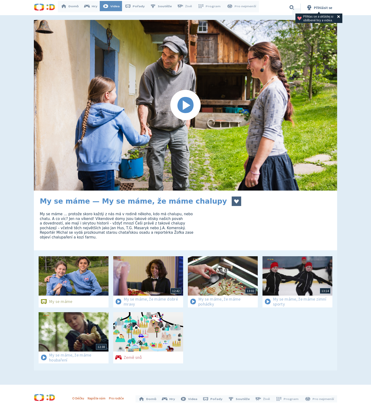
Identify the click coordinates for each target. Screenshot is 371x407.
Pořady (137, 7)
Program (210, 7)
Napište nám (97, 397)
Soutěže (163, 7)
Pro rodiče (117, 397)
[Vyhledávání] (291, 7)
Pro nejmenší (242, 7)
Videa (113, 7)
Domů (72, 7)
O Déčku (79, 397)
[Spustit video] (185, 105)
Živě (186, 7)
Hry (93, 7)
